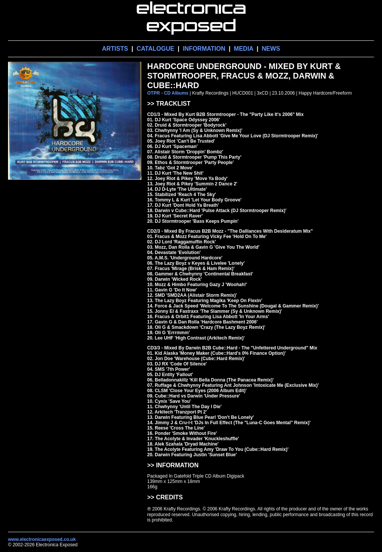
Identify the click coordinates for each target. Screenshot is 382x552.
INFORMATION (204, 48)
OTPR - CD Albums (167, 93)
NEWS (271, 48)
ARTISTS (115, 48)
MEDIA (243, 48)
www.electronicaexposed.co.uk (42, 539)
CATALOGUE (155, 48)
